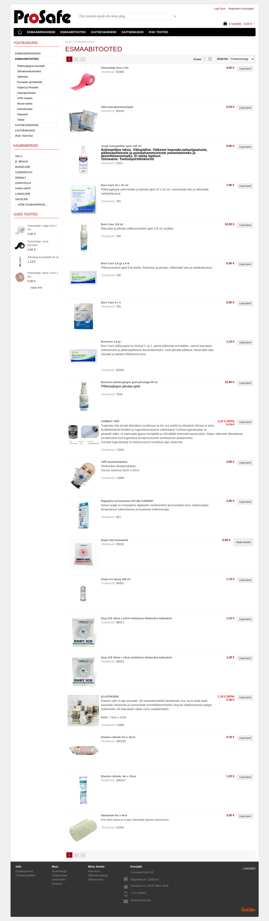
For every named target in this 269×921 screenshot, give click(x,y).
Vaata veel (36, 287)
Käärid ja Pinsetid (27, 87)
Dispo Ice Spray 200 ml (115, 579)
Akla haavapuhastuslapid (117, 106)
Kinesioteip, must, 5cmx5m (38, 243)
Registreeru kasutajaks (241, 8)
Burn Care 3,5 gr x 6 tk (115, 263)
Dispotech (23, 183)
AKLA (18, 156)
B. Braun (21, 161)
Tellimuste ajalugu (98, 875)
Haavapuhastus (26, 92)
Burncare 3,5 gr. (111, 341)
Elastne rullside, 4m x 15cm (118, 776)
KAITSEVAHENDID (103, 32)
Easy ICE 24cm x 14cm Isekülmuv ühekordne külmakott (136, 657)
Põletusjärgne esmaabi (31, 65)
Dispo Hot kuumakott (114, 540)
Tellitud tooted (95, 879)
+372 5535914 (139, 893)
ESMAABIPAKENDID (41, 32)
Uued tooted (58, 879)
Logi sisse (219, 8)
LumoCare (23, 193)
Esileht (68, 42)
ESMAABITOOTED (73, 32)
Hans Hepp (23, 188)
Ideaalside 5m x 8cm (114, 815)
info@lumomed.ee (141, 900)
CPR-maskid (24, 98)
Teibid (20, 119)
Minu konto (94, 871)
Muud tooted (24, 103)
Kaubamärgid (59, 871)
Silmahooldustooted (29, 71)
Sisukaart (57, 883)
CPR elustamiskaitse (114, 461)
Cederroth (23, 172)
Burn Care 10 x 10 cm (114, 185)
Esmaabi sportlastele (29, 82)
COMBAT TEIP (110, 421)
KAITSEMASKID (133, 32)
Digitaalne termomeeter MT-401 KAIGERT (127, 501)
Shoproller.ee (248, 910)
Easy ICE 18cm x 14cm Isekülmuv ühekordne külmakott (136, 618)
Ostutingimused (24, 871)
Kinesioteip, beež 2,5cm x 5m (43, 274)
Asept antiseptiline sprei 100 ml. (121, 146)
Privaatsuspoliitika (26, 875)
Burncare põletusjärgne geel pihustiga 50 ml (129, 382)
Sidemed (22, 76)
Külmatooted (24, 109)
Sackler (21, 199)
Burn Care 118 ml (112, 224)
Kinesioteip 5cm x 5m (115, 67)
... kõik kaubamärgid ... (31, 204)
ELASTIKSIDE (110, 696)
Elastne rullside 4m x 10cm (118, 737)
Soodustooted (59, 875)
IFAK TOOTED (158, 32)
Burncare (22, 166)
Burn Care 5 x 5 (111, 302)
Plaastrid (22, 114)
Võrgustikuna (210, 59)
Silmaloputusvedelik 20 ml (43, 257)
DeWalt (20, 177)
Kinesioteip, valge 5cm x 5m (42, 227)
